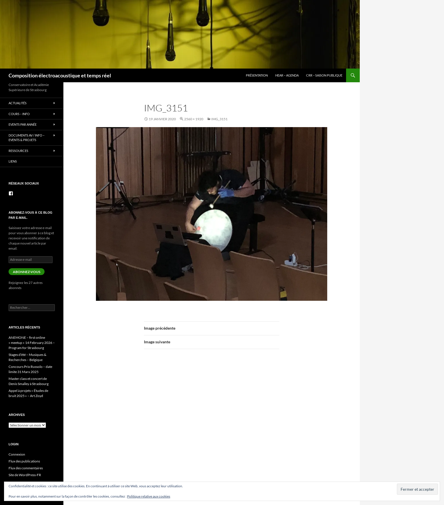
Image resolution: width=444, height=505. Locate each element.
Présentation (257, 75)
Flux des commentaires (26, 468)
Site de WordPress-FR (25, 475)
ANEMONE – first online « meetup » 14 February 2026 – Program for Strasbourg (32, 342)
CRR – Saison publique (324, 75)
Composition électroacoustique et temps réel (60, 75)
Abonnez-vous (26, 272)
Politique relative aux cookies (148, 496)
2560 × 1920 (193, 119)
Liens (13, 161)
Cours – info (19, 114)
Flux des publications (24, 461)
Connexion (17, 454)
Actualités (18, 103)
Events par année (23, 124)
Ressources (18, 151)
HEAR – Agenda (287, 75)
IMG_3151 (219, 119)
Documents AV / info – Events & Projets (27, 137)
